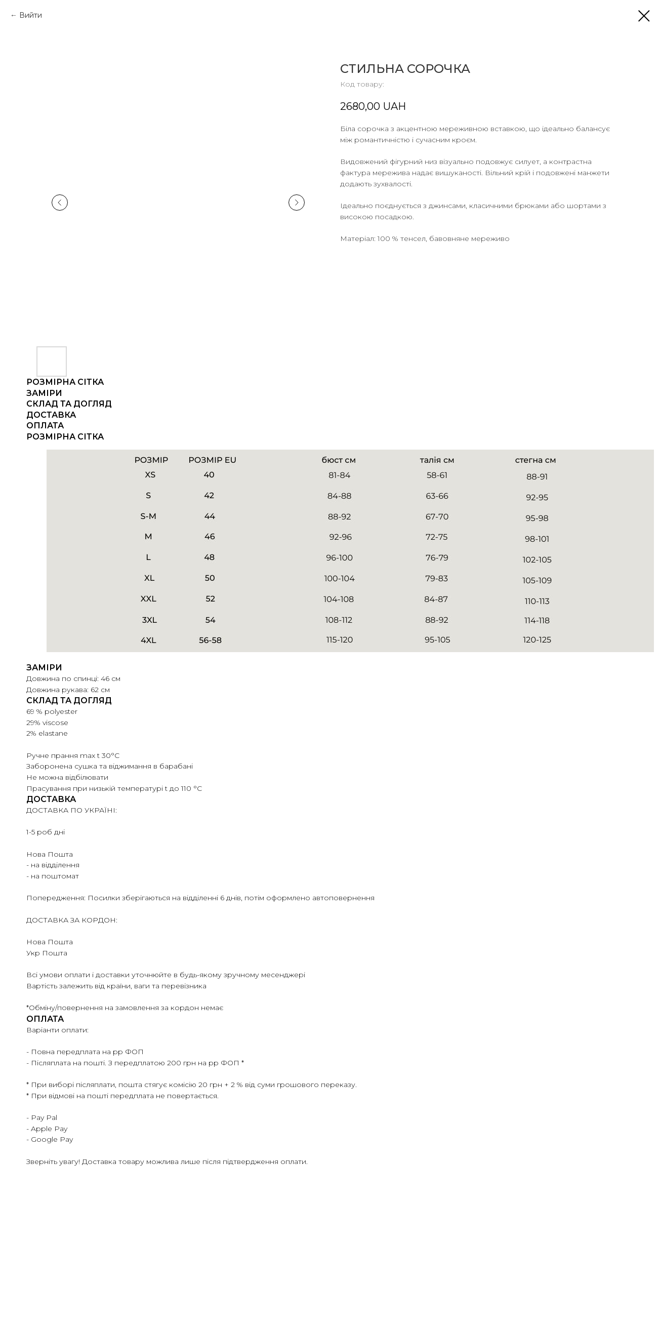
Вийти (30, 15)
